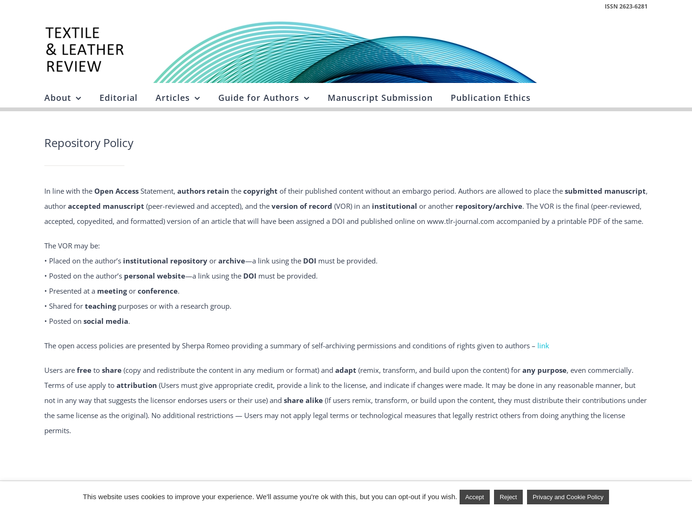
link (543, 345)
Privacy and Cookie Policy (568, 497)
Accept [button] (474, 497)
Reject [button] (508, 497)
